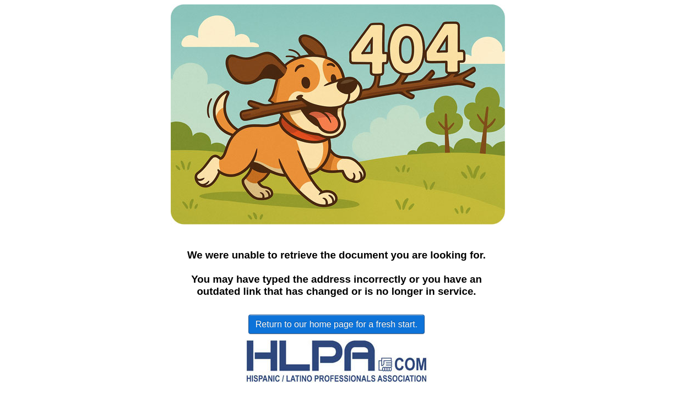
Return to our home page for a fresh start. (336, 324)
